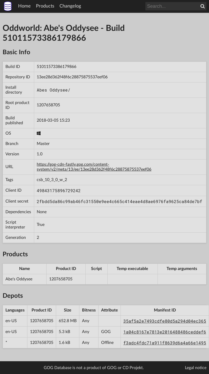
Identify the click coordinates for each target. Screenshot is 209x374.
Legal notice (195, 368)
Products (45, 6)
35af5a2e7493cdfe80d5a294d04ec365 (164, 321)
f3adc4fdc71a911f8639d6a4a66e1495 (164, 342)
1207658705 (48, 105)
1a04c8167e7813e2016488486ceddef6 (164, 332)
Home (24, 6)
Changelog (70, 6)
